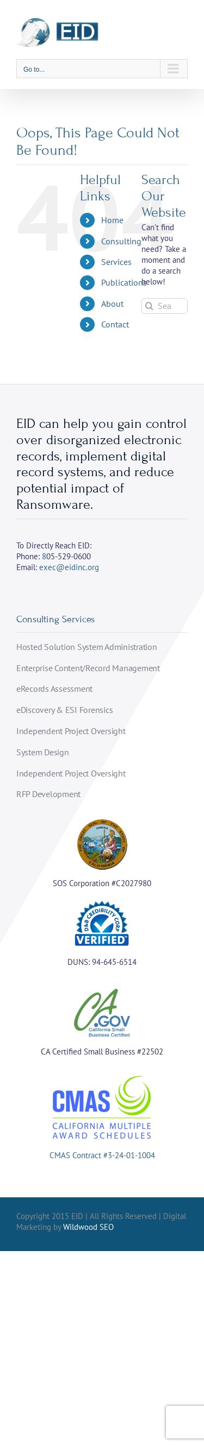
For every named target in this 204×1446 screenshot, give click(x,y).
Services (116, 261)
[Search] (149, 306)
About (112, 303)
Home (112, 219)
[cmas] (102, 1076)
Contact (115, 324)
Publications (124, 282)
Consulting (121, 241)
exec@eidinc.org (69, 567)
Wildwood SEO (88, 1227)
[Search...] (164, 306)
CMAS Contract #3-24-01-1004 (102, 1155)
